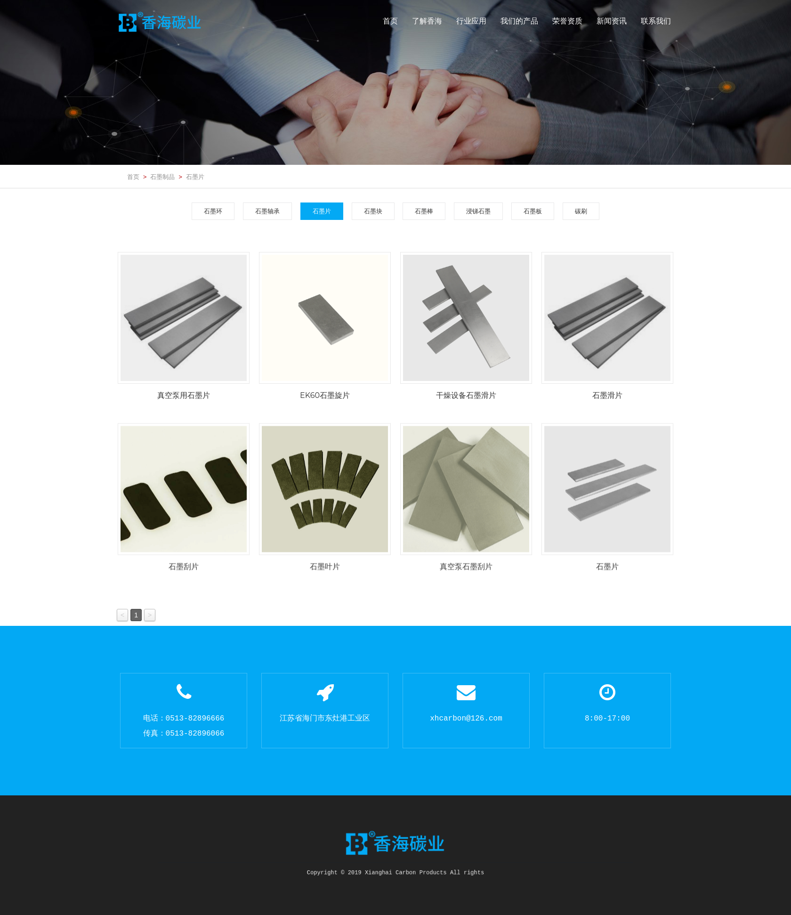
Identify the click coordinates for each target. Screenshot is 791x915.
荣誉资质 (567, 20)
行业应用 (471, 20)
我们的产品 (519, 20)
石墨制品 (162, 176)
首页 (390, 20)
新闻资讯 (612, 20)
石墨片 (195, 176)
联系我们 (656, 20)
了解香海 (427, 20)
